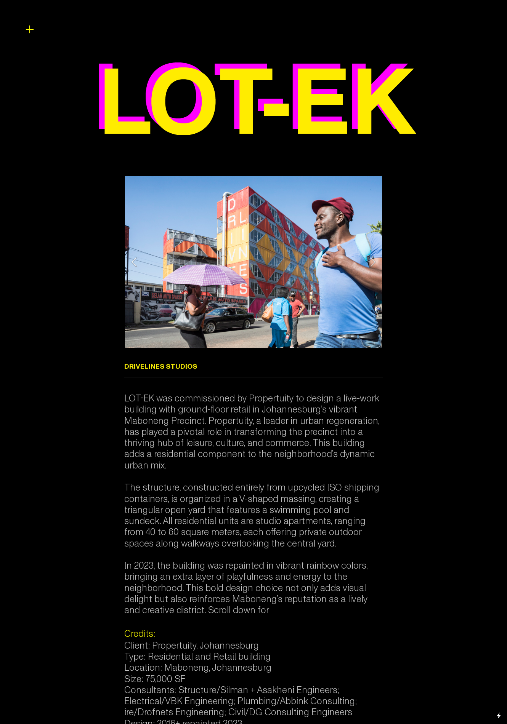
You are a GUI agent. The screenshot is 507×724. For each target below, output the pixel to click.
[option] (253, 262)
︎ (29, 29)
